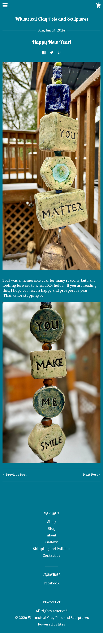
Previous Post (15, 474)
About (51, 535)
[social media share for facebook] (44, 53)
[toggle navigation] (5, 5)
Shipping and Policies (51, 549)
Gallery (51, 542)
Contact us (51, 555)
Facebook (52, 583)
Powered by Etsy (51, 624)
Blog (51, 528)
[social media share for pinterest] (59, 53)
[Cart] (98, 6)
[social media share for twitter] (51, 53)
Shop (51, 522)
